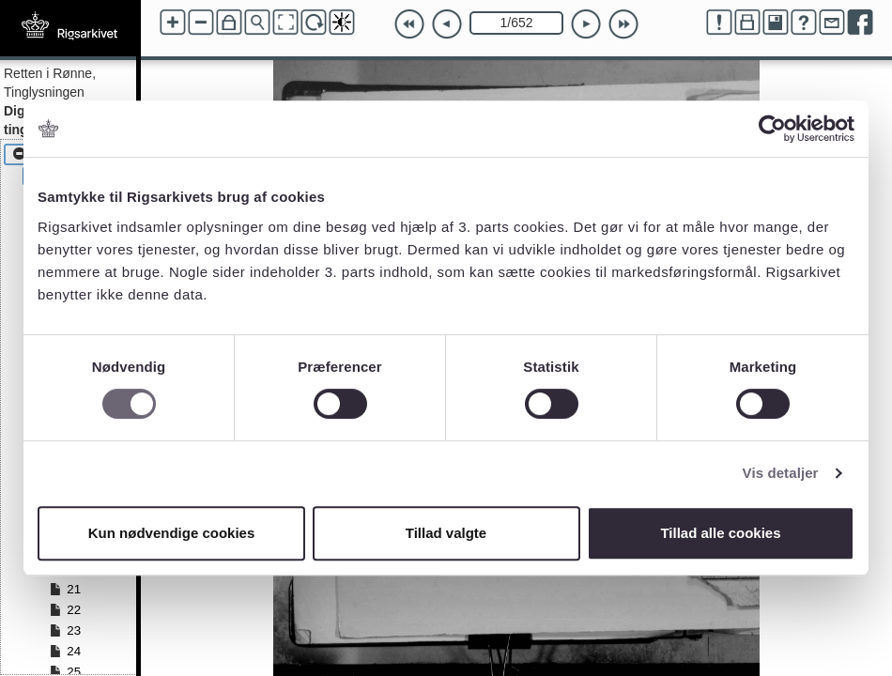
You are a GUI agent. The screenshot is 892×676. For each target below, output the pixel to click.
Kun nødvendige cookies (171, 533)
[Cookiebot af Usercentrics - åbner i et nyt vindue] (772, 129)
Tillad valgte (446, 533)
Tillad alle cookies (720, 533)
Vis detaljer (781, 473)
